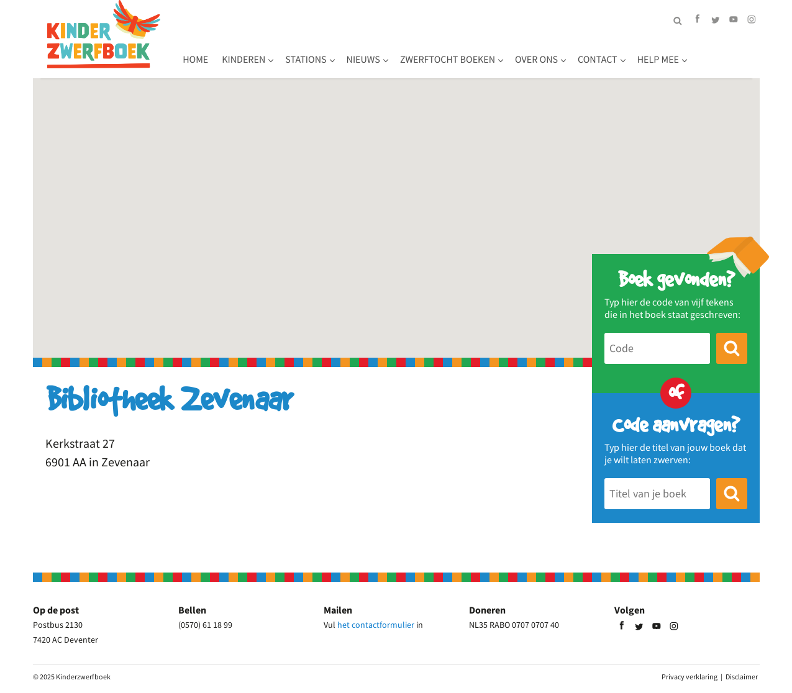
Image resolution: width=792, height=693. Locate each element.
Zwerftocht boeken (515, 53)
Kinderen (312, 53)
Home (263, 53)
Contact (666, 53)
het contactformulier (375, 624)
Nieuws (431, 53)
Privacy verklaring (689, 676)
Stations (373, 53)
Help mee (726, 53)
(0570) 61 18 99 (205, 624)
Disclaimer (742, 676)
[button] (396, 207)
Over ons (604, 53)
